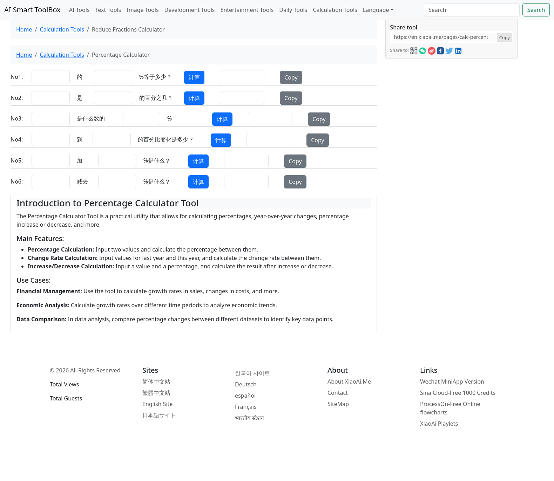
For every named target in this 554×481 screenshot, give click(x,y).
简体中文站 (156, 381)
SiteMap (338, 404)
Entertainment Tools (247, 10)
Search (536, 10)
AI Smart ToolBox (32, 9)
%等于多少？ (155, 77)
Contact (337, 393)
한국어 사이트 (252, 373)
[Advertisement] (450, 108)
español (245, 395)
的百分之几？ (156, 98)
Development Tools (189, 10)
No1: (16, 77)
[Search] (472, 9)
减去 (82, 181)
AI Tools (79, 10)
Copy (290, 77)
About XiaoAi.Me (349, 381)
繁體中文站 (156, 393)
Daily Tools (293, 10)
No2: (16, 98)
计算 (194, 77)
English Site (157, 404)
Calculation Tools (335, 10)
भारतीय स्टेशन (249, 418)
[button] (414, 50)
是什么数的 (91, 118)
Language (376, 10)
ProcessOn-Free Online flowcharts (450, 408)
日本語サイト (159, 415)
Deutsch (246, 384)
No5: (16, 160)
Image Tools (142, 10)
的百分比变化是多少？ (166, 139)
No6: (16, 181)
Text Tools (108, 10)
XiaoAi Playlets (439, 423)
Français (246, 407)
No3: (16, 118)
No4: (16, 139)
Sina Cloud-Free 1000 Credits (457, 393)
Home (24, 29)
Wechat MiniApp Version (452, 381)
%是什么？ (156, 160)
